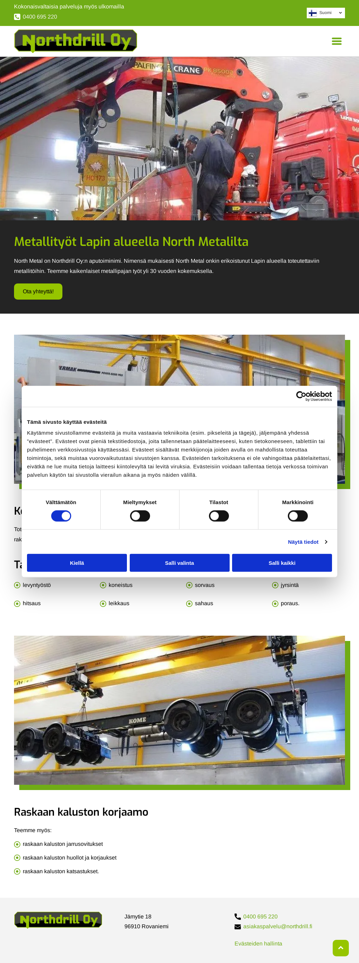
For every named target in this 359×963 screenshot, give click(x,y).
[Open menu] (337, 41)
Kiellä (77, 563)
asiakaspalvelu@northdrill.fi (277, 926)
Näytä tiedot (303, 541)
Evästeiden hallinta (258, 944)
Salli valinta (179, 563)
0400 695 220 (40, 17)
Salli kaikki (282, 563)
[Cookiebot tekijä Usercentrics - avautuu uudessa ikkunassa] (301, 396)
